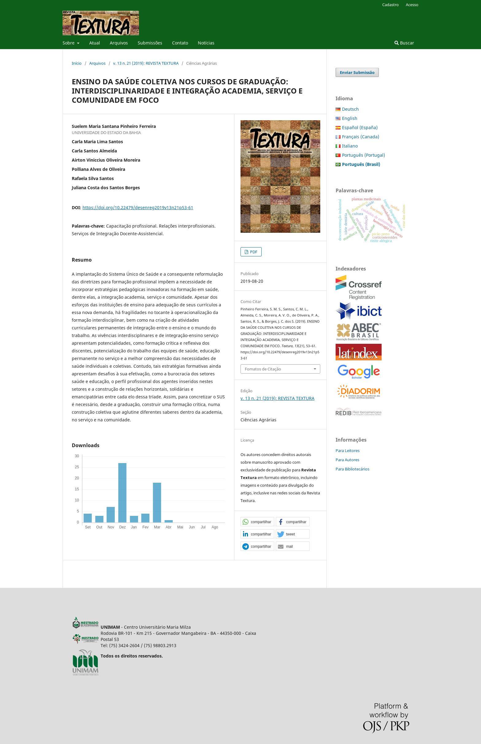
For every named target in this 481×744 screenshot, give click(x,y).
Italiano (350, 146)
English (349, 118)
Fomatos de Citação (263, 369)
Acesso (412, 4)
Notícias (206, 43)
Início (77, 63)
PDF (253, 252)
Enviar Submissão (357, 72)
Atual (94, 43)
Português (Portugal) (363, 155)
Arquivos (119, 43)
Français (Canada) (360, 137)
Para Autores (347, 459)
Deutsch (350, 109)
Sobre (69, 43)
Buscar (404, 43)
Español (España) (360, 127)
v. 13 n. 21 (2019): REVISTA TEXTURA (146, 63)
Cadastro (390, 4)
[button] (257, 522)
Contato (180, 43)
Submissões (150, 43)
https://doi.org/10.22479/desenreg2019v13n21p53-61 (138, 207)
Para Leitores (348, 450)
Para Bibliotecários (352, 469)
